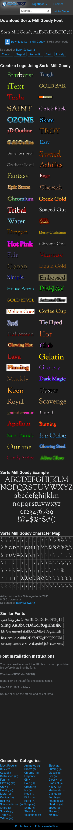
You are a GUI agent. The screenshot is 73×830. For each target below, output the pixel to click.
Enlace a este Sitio (46, 826)
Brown (30, 769)
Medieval (56, 790)
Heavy (54, 786)
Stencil (30, 811)
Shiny (29, 807)
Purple (54, 797)
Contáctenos (23, 826)
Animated (32, 765)
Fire (52, 776)
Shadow (55, 804)
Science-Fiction (11, 804)
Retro (29, 800)
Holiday (6, 790)
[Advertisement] (36, 726)
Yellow (6, 818)
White (53, 814)
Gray (4, 786)
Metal (5, 793)
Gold (29, 783)
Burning (55, 769)
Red (5, 800)
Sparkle (6, 811)
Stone (53, 811)
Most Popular (8, 765)
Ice (28, 790)
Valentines (32, 814)
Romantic (35, 54)
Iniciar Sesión (62, 11)
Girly (28, 779)
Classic (6, 54)
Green (30, 786)
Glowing (7, 783)
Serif (49, 54)
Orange (55, 793)
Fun (5, 779)
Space (54, 807)
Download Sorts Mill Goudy (25, 41)
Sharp (5, 807)
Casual (6, 772)
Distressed (9, 776)
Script (29, 804)
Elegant (20, 54)
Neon (29, 793)
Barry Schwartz (25, 49)
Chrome (31, 772)
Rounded (56, 800)
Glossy (55, 779)
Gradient (55, 783)
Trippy (5, 814)
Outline (7, 797)
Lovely (60, 54)
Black (54, 765)
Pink (29, 797)
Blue (5, 769)
